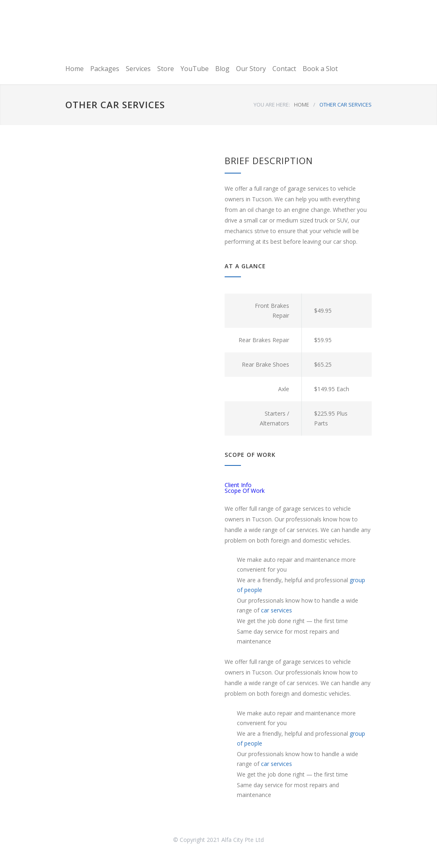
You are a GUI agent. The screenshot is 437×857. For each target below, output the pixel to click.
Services (138, 68)
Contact (284, 68)
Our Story (251, 68)
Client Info (238, 485)
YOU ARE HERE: (272, 104)
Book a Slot (320, 68)
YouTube (195, 68)
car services (276, 610)
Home (74, 68)
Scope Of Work (245, 490)
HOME (301, 104)
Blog (222, 68)
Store (165, 68)
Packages (104, 68)
